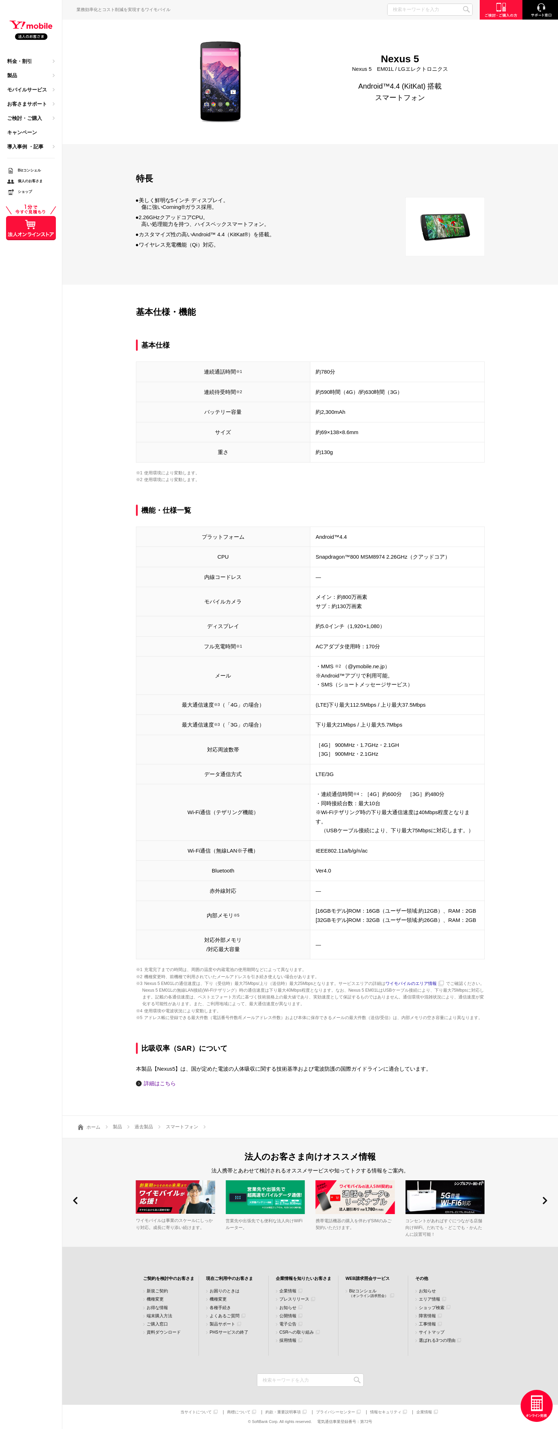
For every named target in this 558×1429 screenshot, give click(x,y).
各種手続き (220, 1308)
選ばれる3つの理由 (437, 1340)
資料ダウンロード (164, 1332)
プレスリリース (294, 1299)
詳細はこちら (160, 1083)
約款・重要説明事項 (283, 1412)
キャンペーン (22, 132)
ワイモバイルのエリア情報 (411, 983)
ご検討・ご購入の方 (501, 10)
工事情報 (427, 1324)
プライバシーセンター (335, 1412)
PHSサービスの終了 (229, 1332)
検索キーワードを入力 (357, 1380)
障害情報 (427, 1316)
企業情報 (287, 1291)
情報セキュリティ (385, 1412)
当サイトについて (196, 1412)
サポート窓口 (540, 10)
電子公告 (287, 1324)
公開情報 (287, 1316)
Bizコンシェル (368, 1293)
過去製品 (144, 1126)
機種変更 (155, 1299)
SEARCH (466, 9)
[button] (75, 1200)
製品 (12, 75)
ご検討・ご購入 (24, 118)
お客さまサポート (27, 104)
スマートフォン (182, 1126)
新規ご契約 (157, 1291)
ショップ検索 (431, 1308)
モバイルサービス (27, 90)
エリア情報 (429, 1299)
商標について (239, 1412)
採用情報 (287, 1340)
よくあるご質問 (224, 1316)
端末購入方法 (159, 1316)
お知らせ (287, 1308)
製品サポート (222, 1324)
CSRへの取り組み (296, 1332)
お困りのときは (224, 1291)
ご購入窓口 (157, 1324)
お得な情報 (157, 1308)
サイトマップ (431, 1332)
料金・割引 (19, 61)
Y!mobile (31, 31)
